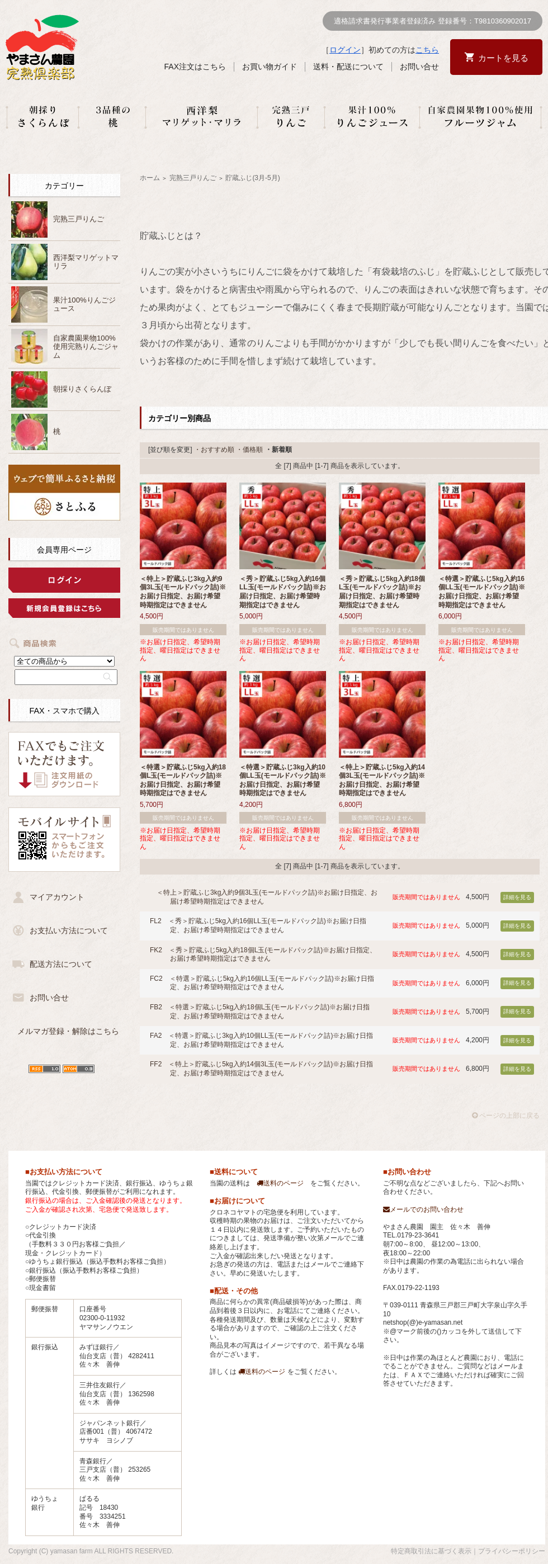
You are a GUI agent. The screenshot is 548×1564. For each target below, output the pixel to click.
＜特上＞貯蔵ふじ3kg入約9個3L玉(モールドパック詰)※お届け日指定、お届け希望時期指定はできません (183, 592)
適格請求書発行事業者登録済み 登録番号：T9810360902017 (432, 21)
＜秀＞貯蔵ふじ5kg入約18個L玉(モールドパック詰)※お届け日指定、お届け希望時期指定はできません (382, 592)
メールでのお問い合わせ (423, 1209)
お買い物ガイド (269, 66)
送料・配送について (348, 66)
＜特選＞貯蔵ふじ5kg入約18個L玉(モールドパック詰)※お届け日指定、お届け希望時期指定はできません (183, 780)
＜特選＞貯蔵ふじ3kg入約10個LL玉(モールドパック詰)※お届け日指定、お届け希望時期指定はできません (282, 780)
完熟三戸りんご (78, 219)
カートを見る (503, 58)
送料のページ (280, 1183)
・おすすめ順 (214, 449)
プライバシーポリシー (511, 1551)
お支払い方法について (69, 930)
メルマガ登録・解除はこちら (68, 1031)
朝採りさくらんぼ (82, 389)
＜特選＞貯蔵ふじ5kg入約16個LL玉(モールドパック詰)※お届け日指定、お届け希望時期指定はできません (481, 592)
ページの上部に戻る (506, 1115)
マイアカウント (57, 896)
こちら (427, 49)
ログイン (345, 49)
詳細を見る (517, 897)
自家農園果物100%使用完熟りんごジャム (86, 347)
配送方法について (61, 964)
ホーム (150, 178)
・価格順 (249, 449)
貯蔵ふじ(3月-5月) (252, 178)
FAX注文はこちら (195, 66)
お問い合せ (419, 66)
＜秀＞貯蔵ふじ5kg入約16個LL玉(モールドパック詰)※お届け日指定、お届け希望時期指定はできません (282, 592)
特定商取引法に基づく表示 (431, 1551)
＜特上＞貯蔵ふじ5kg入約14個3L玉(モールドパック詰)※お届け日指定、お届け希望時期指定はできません (382, 780)
